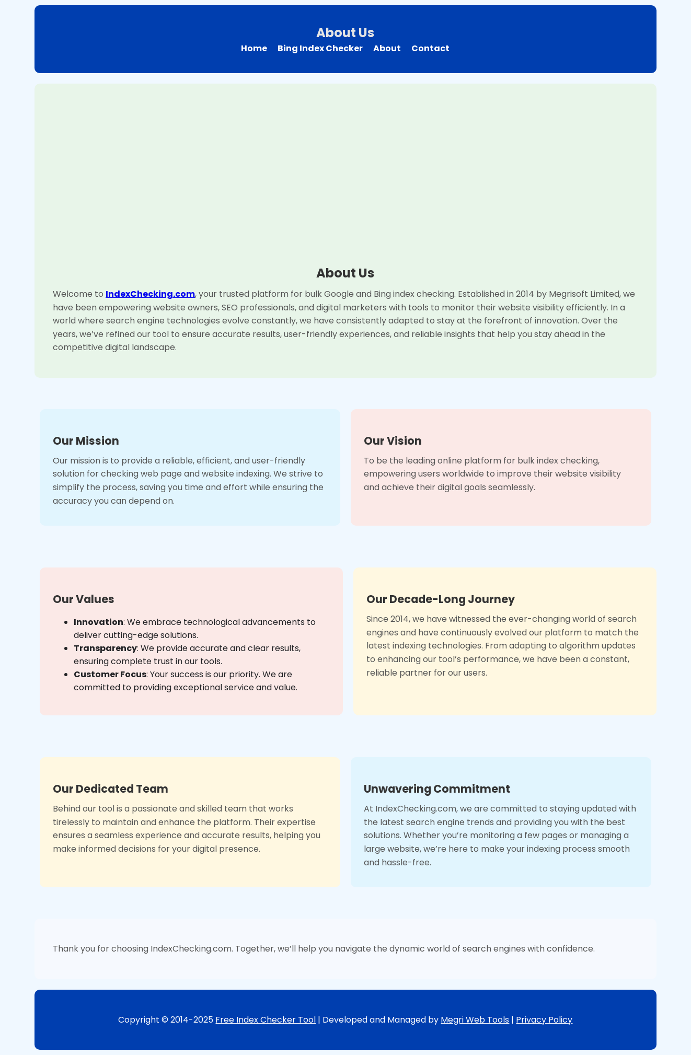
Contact (430, 48)
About (387, 48)
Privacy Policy (544, 1020)
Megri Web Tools (475, 1020)
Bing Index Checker (320, 48)
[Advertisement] (345, 180)
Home (254, 48)
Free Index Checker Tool (265, 1020)
